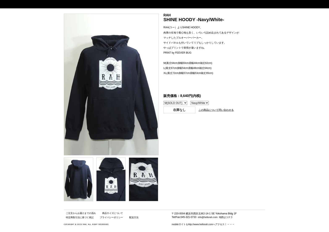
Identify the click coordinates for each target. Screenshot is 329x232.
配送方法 (133, 217)
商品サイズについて (112, 213)
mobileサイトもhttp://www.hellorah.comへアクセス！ (199, 224)
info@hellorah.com (208, 217)
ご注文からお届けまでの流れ (81, 213)
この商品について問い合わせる (216, 109)
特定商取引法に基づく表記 (80, 217)
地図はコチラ (226, 217)
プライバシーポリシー (111, 217)
